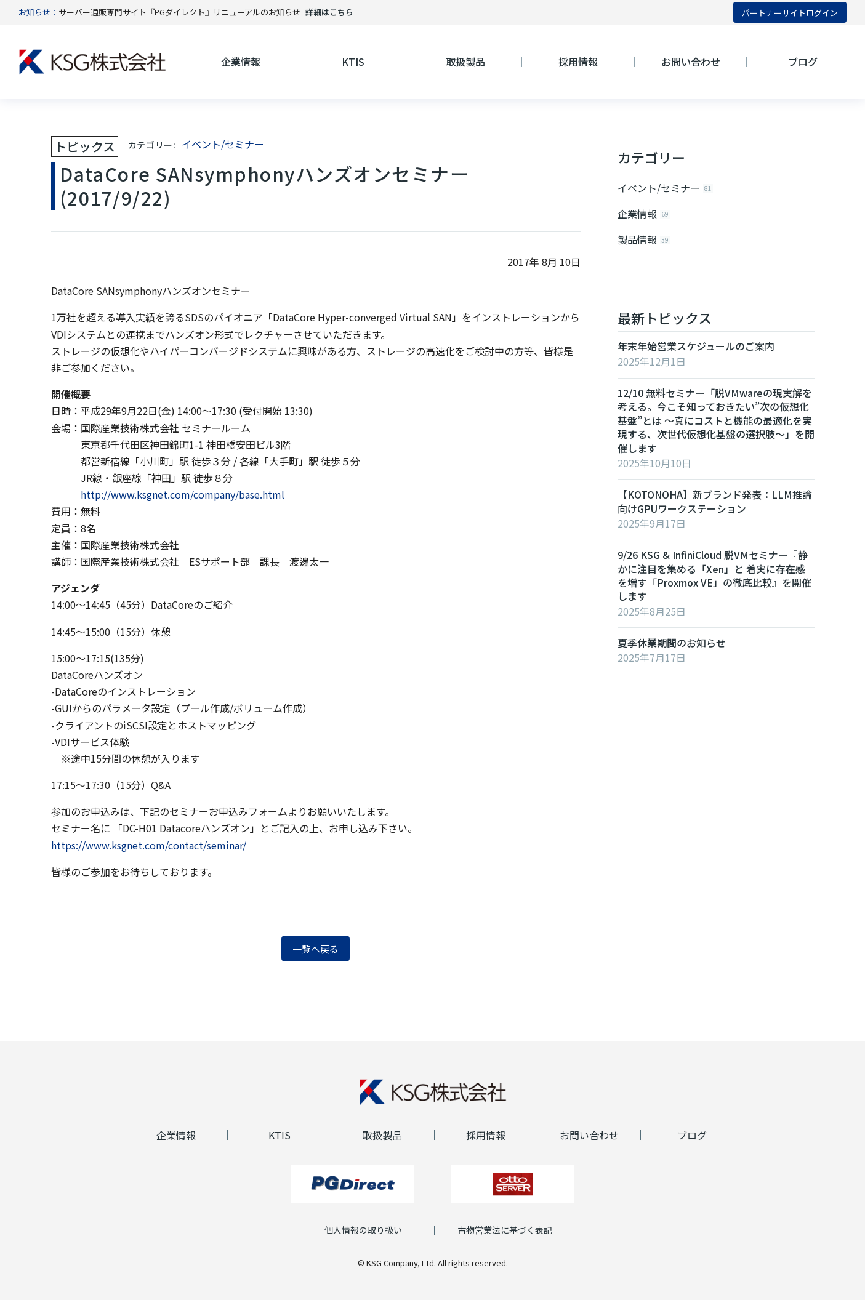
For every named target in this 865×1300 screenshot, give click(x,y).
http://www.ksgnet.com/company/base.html (182, 494)
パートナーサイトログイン (790, 12)
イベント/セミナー (223, 144)
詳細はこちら (329, 12)
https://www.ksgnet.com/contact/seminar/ (148, 845)
